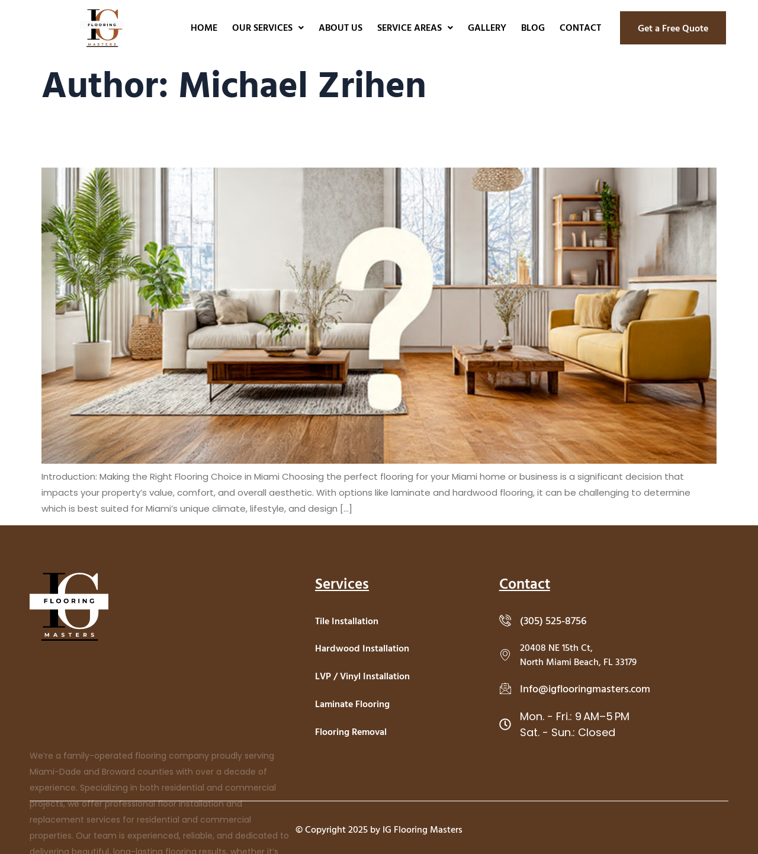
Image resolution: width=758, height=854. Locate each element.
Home (204, 27)
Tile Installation (346, 621)
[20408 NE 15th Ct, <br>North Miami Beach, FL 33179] (505, 654)
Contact (580, 27)
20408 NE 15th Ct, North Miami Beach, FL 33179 (578, 654)
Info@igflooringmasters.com (585, 688)
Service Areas (415, 27)
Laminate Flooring (352, 703)
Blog (533, 27)
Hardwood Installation (362, 648)
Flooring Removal (351, 731)
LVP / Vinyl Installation (362, 676)
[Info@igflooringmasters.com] (505, 688)
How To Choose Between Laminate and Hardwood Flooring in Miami (183, 141)
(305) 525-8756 (553, 620)
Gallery (487, 27)
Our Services (268, 27)
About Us (340, 27)
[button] (268, 27)
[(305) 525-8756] (505, 620)
